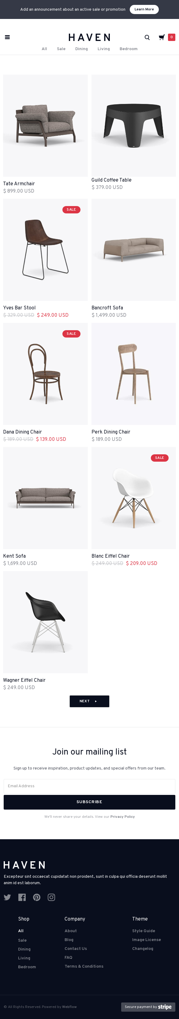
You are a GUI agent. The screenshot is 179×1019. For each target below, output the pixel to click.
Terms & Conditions (84, 966)
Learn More (144, 9)
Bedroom (129, 49)
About (71, 931)
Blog (69, 940)
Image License (146, 940)
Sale (61, 49)
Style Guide (143, 931)
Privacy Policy (122, 816)
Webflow (69, 1007)
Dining (81, 49)
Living (104, 49)
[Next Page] (89, 701)
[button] (166, 37)
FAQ (68, 957)
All (44, 49)
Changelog (142, 948)
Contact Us (76, 948)
